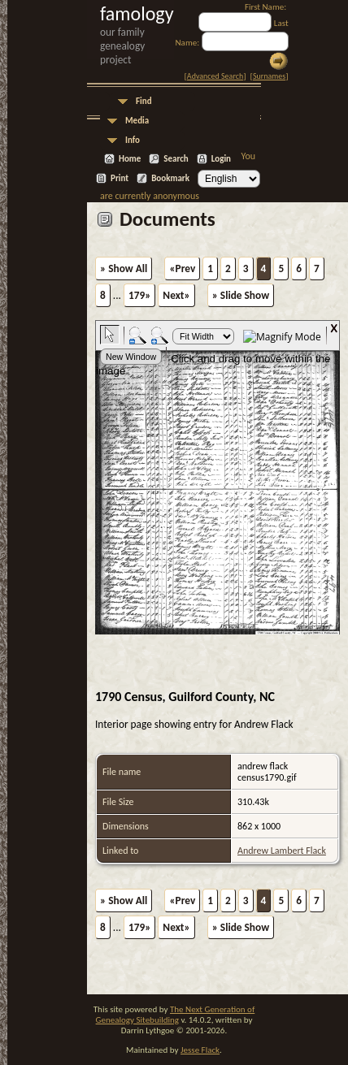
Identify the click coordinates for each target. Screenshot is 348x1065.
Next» (176, 295)
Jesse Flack (200, 1050)
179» (139, 295)
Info (132, 140)
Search (175, 159)
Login (221, 159)
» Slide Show (240, 295)
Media (137, 120)
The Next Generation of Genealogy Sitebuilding (175, 1014)
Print (119, 178)
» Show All (123, 268)
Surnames (269, 76)
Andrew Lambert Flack (281, 850)
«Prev (182, 268)
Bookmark (170, 178)
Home (130, 159)
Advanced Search (215, 76)
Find (144, 101)
